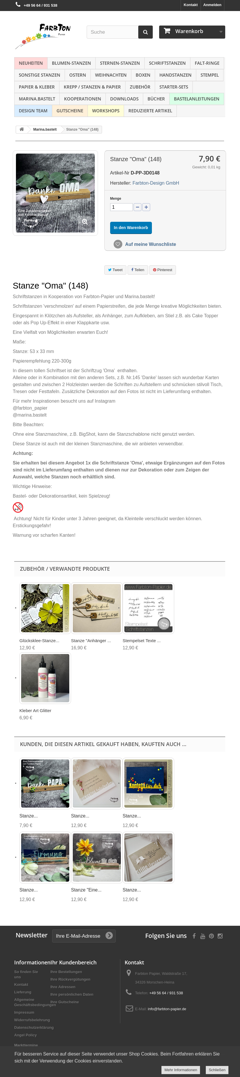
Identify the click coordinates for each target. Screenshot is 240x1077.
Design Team (33, 111)
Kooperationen (82, 99)
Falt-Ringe (207, 63)
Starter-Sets (173, 87)
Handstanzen (175, 75)
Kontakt (191, 5)
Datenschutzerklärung (34, 1027)
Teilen (137, 270)
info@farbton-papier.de (167, 1009)
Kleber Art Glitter (35, 710)
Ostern (77, 75)
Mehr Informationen (180, 1070)
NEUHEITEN (31, 63)
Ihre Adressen (62, 987)
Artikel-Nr (120, 172)
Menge (115, 199)
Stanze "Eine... (86, 889)
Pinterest (162, 270)
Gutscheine (70, 111)
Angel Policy (25, 1035)
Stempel (210, 75)
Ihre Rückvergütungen (70, 979)
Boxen (143, 75)
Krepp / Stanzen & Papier (92, 87)
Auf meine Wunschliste (150, 244)
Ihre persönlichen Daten (71, 994)
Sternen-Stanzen (120, 63)
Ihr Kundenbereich (73, 962)
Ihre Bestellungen (66, 972)
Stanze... (28, 815)
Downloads (124, 99)
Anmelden (212, 5)
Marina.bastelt (37, 99)
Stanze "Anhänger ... (91, 640)
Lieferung (22, 992)
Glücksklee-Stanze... (39, 640)
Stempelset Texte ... (142, 640)
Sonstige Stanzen (39, 75)
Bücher (156, 99)
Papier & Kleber (37, 87)
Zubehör (140, 87)
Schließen (217, 1070)
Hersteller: (120, 183)
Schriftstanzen (167, 63)
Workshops (105, 111)
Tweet (115, 270)
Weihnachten (111, 75)
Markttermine (26, 1045)
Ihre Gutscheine (64, 1002)
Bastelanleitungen (196, 99)
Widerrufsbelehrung (32, 1020)
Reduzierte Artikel (150, 111)
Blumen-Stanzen (71, 63)
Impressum (24, 1012)
